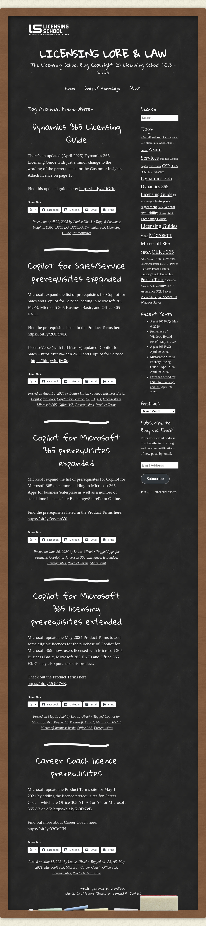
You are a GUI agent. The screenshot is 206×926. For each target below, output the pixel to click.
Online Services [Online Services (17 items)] (147, 259)
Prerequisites (81, 233)
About (135, 88)
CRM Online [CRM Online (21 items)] (155, 166)
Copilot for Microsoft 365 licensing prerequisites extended (76, 608)
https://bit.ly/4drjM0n (49, 360)
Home (70, 88)
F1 (93, 399)
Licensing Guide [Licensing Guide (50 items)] (154, 219)
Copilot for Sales (43, 399)
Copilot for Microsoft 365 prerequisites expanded (76, 450)
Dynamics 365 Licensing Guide (76, 133)
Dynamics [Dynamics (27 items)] (158, 171)
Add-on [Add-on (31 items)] (156, 137)
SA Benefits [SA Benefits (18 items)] (170, 280)
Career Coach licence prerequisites (76, 766)
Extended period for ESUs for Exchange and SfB (162, 382)
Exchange (94, 557)
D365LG (76, 227)
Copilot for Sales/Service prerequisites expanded (76, 271)
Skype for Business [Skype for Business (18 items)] (149, 286)
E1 (88, 399)
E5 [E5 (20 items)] (174, 195)
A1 (104, 862)
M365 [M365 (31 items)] (144, 236)
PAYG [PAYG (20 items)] (158, 259)
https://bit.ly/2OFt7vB (47, 334)
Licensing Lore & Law (103, 53)
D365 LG (62, 227)
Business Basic (113, 393)
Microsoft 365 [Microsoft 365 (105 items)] (155, 244)
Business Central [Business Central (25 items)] (169, 158)
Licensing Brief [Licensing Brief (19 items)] (166, 213)
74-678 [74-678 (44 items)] (146, 137)
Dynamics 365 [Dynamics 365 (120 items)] (156, 178)
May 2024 (60, 722)
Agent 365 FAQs (161, 321)
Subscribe (155, 478)
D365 (50, 227)
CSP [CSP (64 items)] (166, 165)
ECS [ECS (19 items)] (143, 201)
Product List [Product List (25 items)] (166, 274)
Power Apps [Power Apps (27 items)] (168, 258)
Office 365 (65, 405)
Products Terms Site (87, 873)
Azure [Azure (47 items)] (166, 137)
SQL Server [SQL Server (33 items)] (163, 291)
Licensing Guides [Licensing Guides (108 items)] (159, 226)
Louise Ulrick (83, 222)
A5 (115, 862)
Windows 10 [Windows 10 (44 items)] (167, 297)
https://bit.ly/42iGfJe (97, 188)
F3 (99, 399)
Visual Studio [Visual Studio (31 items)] (149, 297)
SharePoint (98, 563)
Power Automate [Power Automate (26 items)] (150, 263)
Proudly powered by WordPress (103, 888)
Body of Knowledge (102, 88)
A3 (109, 862)
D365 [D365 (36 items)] (174, 166)
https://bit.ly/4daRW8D (61, 353)
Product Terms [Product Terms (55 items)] (152, 279)
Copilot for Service (70, 399)
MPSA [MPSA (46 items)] (146, 252)
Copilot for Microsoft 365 (67, 557)
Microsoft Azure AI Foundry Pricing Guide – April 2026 (162, 362)
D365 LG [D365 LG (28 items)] (146, 171)
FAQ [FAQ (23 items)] (160, 207)
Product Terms (106, 405)
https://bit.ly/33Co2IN (47, 828)
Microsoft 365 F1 (82, 722)
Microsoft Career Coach (83, 867)
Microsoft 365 (47, 405)
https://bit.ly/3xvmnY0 (47, 518)
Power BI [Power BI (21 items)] (164, 264)
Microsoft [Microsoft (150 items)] (160, 235)
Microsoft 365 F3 (108, 722)
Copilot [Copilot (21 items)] (144, 166)
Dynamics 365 (94, 227)
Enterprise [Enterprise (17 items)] (150, 202)
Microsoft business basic (58, 728)
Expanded (110, 557)
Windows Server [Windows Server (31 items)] (151, 302)
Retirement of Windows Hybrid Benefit (161, 336)
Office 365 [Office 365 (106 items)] (163, 252)
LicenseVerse (112, 399)
